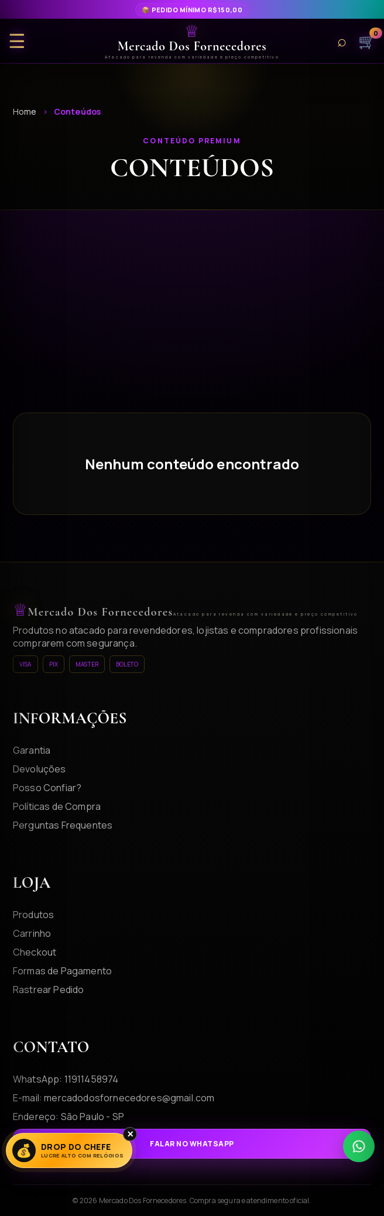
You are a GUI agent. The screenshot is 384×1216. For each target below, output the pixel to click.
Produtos (33, 914)
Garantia (31, 750)
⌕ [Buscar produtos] (342, 41)
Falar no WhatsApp (192, 1144)
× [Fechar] (130, 1134)
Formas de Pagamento (62, 970)
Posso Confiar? (47, 787)
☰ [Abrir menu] (17, 41)
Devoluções (39, 768)
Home (25, 111)
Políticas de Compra (57, 806)
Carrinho (32, 933)
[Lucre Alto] (69, 1150)
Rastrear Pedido (48, 989)
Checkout (34, 952)
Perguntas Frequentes (62, 825)
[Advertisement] (192, 325)
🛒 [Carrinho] (367, 41)
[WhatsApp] (359, 1146)
